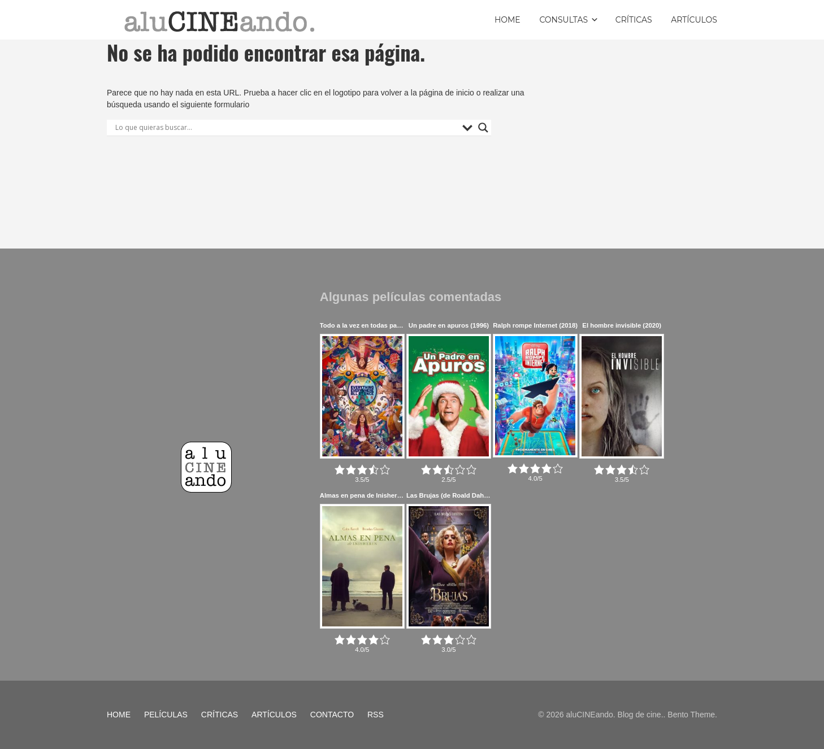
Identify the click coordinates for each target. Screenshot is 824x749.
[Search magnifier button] (483, 128)
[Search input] (286, 128)
